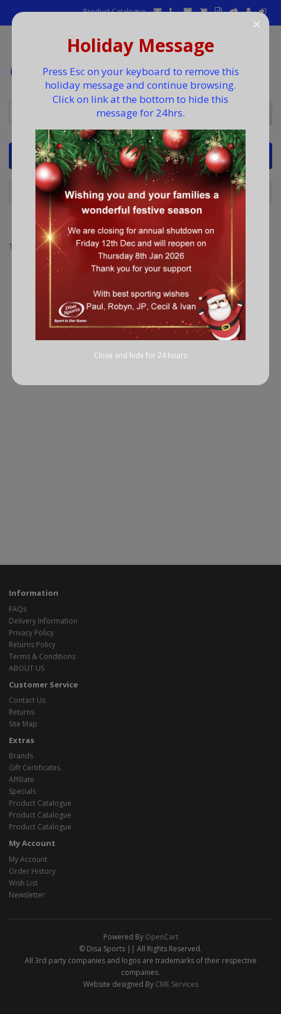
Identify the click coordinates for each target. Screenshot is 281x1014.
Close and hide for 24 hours (140, 355)
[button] (256, 24)
